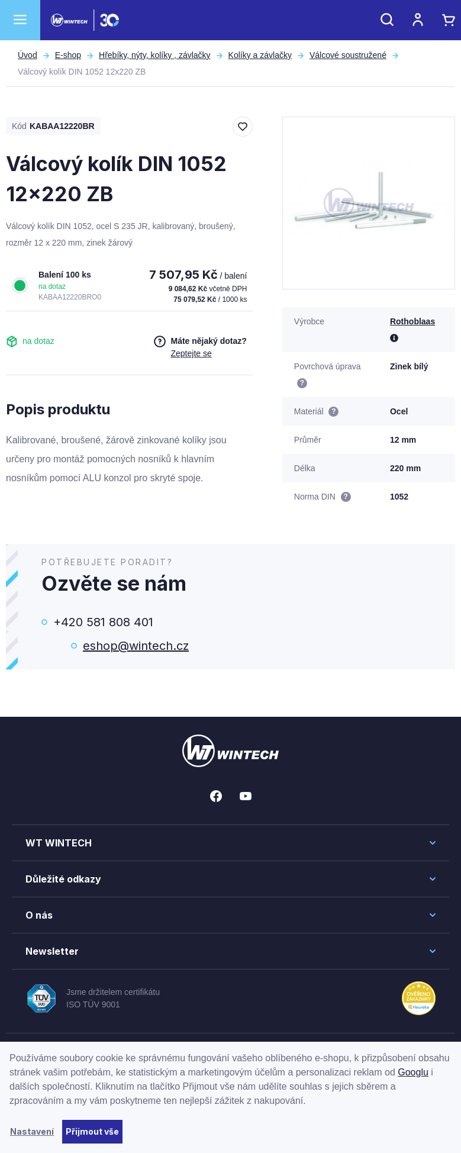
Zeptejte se (190, 353)
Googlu (413, 1072)
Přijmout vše (92, 1131)
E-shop (68, 55)
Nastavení (32, 1131)
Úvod (27, 55)
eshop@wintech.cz (136, 646)
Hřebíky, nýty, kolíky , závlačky (155, 55)
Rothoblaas (412, 321)
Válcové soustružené (348, 55)
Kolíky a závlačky (260, 55)
